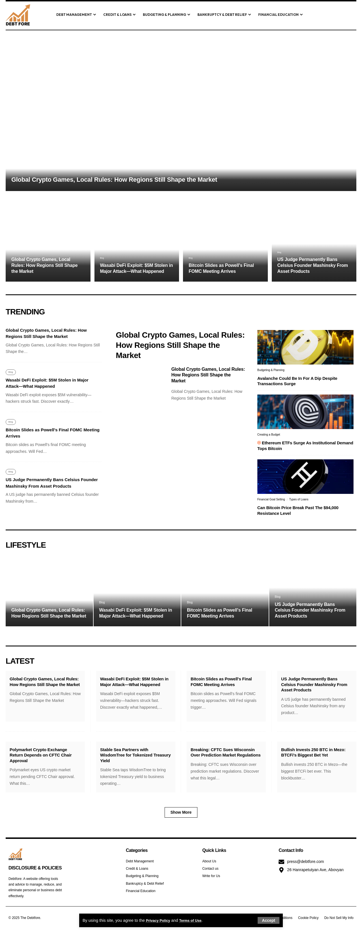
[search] (323, 15)
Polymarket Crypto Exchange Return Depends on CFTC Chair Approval (41, 755)
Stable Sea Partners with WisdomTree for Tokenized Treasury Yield (135, 755)
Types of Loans (299, 499)
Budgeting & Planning (271, 370)
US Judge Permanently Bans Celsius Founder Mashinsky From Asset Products (312, 265)
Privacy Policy (160, 920)
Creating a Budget (268, 434)
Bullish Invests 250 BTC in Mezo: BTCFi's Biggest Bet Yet (313, 752)
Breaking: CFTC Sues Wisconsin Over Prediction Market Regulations (225, 752)
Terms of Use (195, 920)
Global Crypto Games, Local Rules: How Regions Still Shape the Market (114, 179)
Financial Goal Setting (271, 499)
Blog (103, 257)
